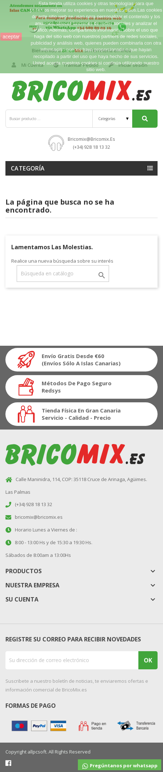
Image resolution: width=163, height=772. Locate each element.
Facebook (8, 762)
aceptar (11, 37)
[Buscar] (63, 273)
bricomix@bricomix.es (91, 139)
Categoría (28, 168)
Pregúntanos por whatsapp (120, 766)
